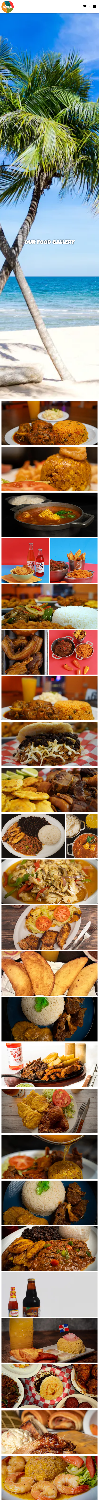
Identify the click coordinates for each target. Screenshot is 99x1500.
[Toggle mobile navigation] (94, 7)
